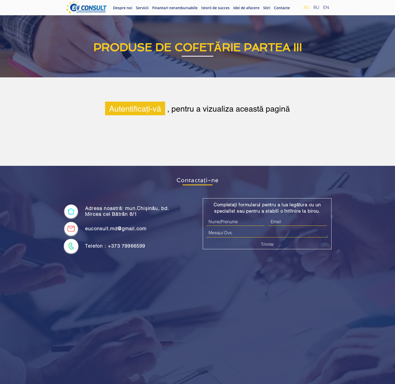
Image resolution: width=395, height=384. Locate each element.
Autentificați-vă (135, 108)
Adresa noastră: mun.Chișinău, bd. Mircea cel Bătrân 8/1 (127, 211)
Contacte (282, 7)
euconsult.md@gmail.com (115, 228)
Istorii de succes (215, 7)
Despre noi (122, 7)
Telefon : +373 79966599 (115, 246)
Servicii (142, 7)
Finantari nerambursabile (174, 7)
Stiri (266, 7)
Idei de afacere (246, 7)
